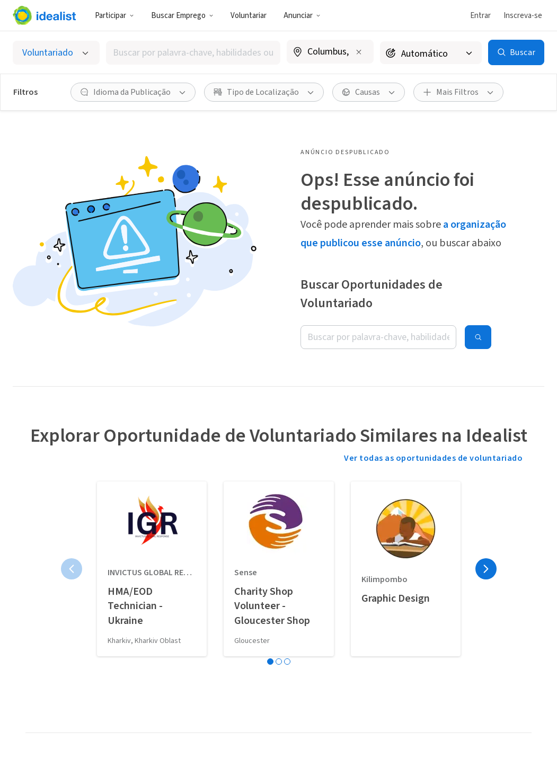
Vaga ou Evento (272, 605)
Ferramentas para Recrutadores (277, 700)
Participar (114, 15)
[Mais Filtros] (458, 92)
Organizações (160, 664)
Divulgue (41, 627)
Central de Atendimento (487, 610)
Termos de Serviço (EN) (496, 666)
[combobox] (193, 52)
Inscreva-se (522, 15)
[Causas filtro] (368, 92)
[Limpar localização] (359, 52)
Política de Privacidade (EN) (492, 700)
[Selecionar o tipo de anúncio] (56, 53)
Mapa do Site (486, 729)
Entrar (480, 15)
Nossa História (380, 605)
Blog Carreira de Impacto (164, 692)
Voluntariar (249, 15)
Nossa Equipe (377, 627)
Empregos (153, 620)
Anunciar (302, 15)
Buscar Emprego (182, 15)
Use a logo (44, 683)
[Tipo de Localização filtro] (264, 92)
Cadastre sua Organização (267, 633)
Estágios (150, 642)
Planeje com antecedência (49, 655)
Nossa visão (46, 605)
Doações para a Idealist (381, 655)
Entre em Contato (496, 639)
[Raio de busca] (431, 52)
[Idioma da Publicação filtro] (133, 92)
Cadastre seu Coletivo (267, 666)
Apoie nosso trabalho (47, 711)
